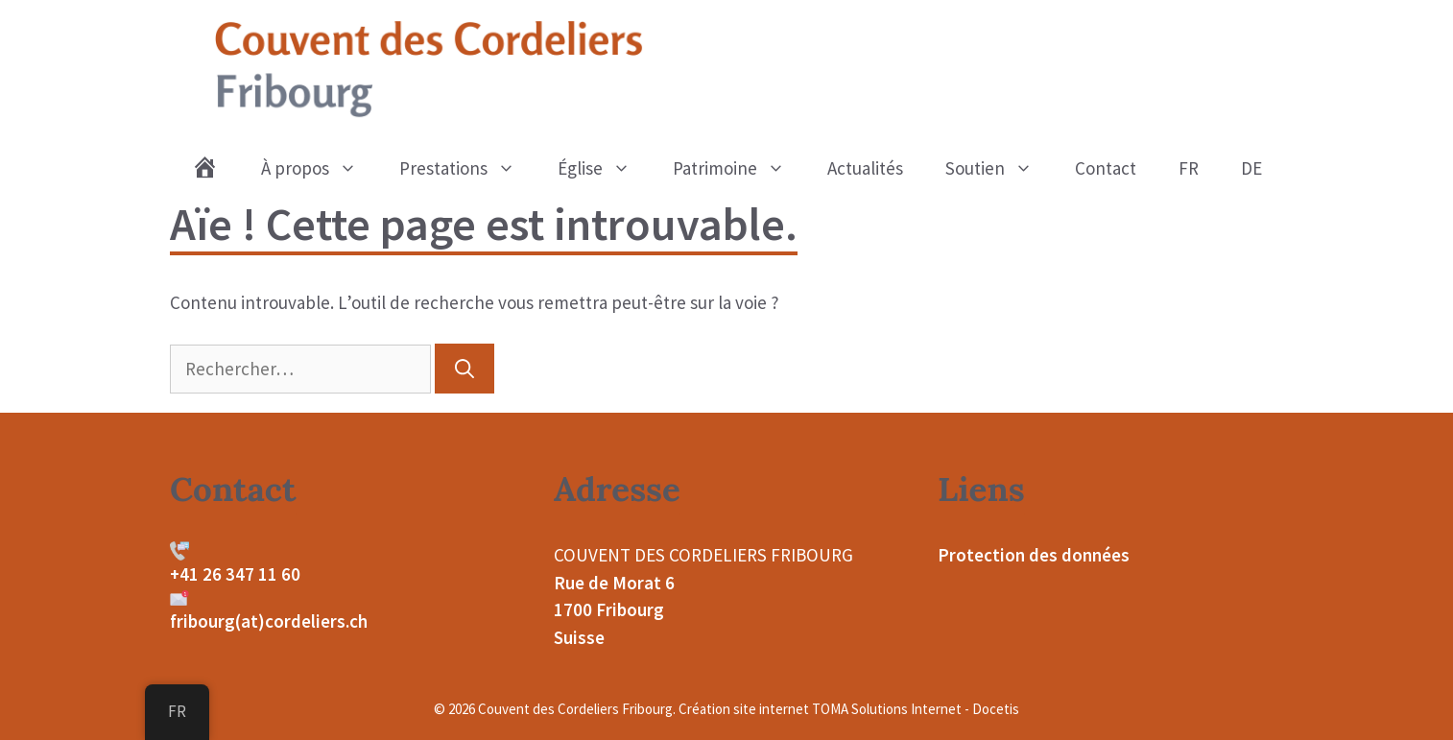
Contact (1105, 167)
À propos (319, 168)
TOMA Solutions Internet (887, 709)
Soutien (999, 168)
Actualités (865, 167)
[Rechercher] (464, 369)
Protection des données (1034, 554)
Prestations (467, 168)
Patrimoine (739, 168)
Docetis (995, 709)
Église (605, 168)
